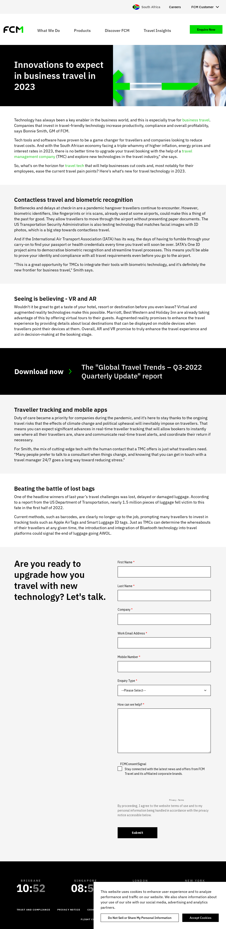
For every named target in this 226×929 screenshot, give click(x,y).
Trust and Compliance (33, 909)
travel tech (74, 165)
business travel (195, 119)
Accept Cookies (200, 918)
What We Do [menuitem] (48, 30)
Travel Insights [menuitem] (157, 30)
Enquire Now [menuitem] (206, 30)
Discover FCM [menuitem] (117, 30)
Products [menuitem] (82, 30)
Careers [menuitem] (175, 7)
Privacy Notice (68, 909)
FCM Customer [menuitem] (202, 7)
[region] (160, 905)
